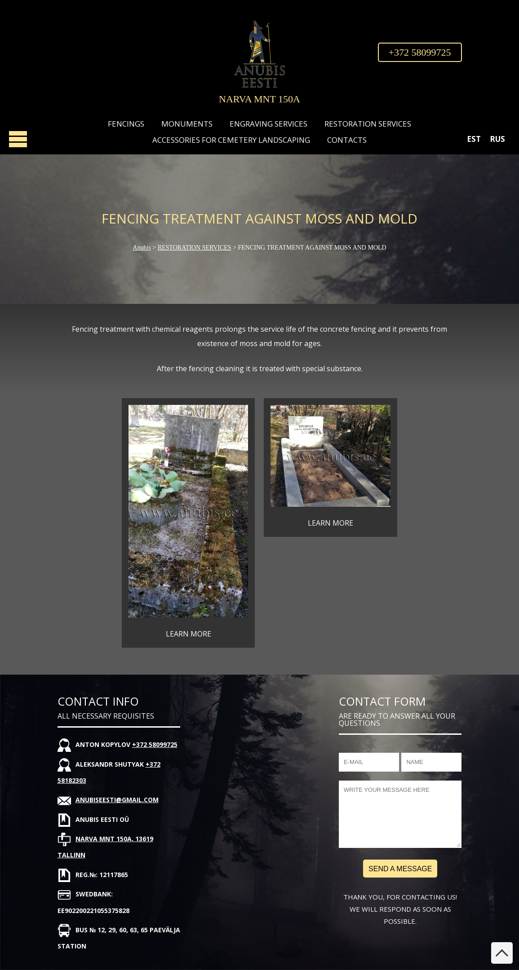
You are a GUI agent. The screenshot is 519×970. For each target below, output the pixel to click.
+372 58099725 (420, 52)
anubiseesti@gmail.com (117, 799)
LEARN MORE (188, 634)
